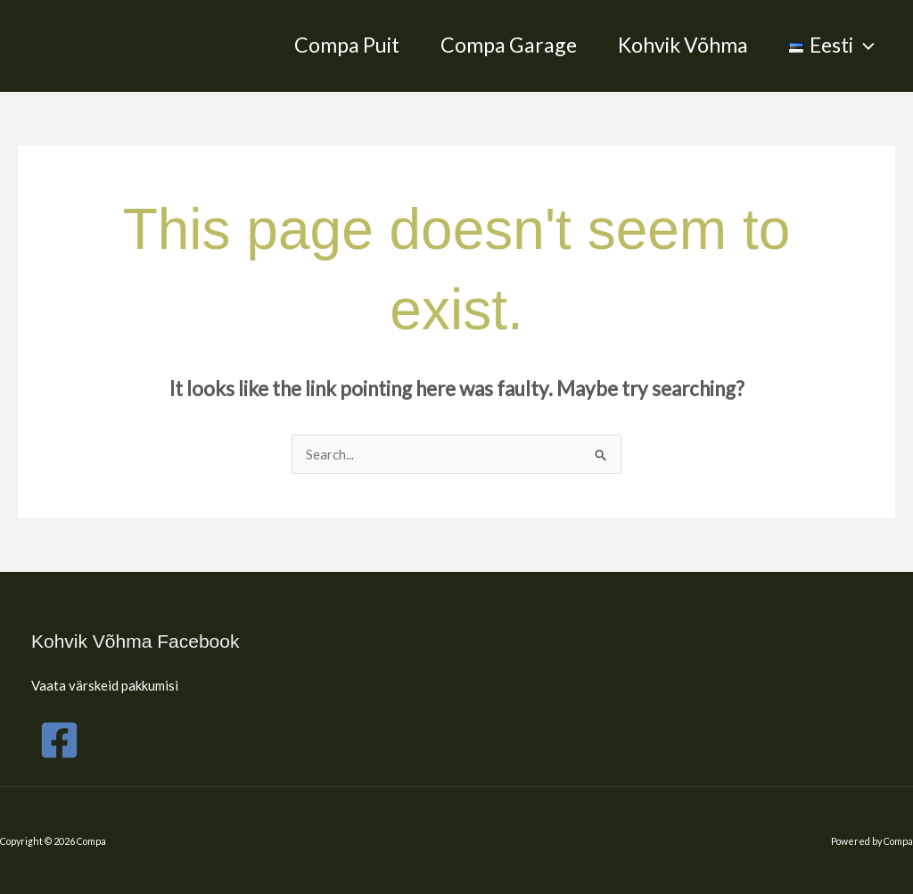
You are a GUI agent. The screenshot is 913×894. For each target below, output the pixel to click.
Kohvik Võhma (683, 44)
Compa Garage (508, 44)
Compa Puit (346, 44)
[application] (864, 44)
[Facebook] (59, 740)
